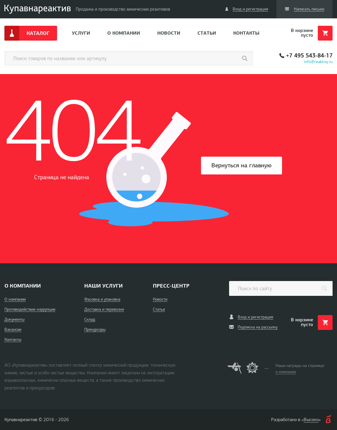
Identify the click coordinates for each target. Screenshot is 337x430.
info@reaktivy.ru (318, 61)
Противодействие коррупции (29, 309)
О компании (123, 33)
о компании (286, 371)
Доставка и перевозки (104, 309)
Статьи (206, 33)
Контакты (246, 33)
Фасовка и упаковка (102, 299)
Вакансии (12, 329)
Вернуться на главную (241, 165)
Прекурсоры (95, 329)
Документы (14, 319)
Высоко (311, 420)
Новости (168, 33)
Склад (89, 319)
